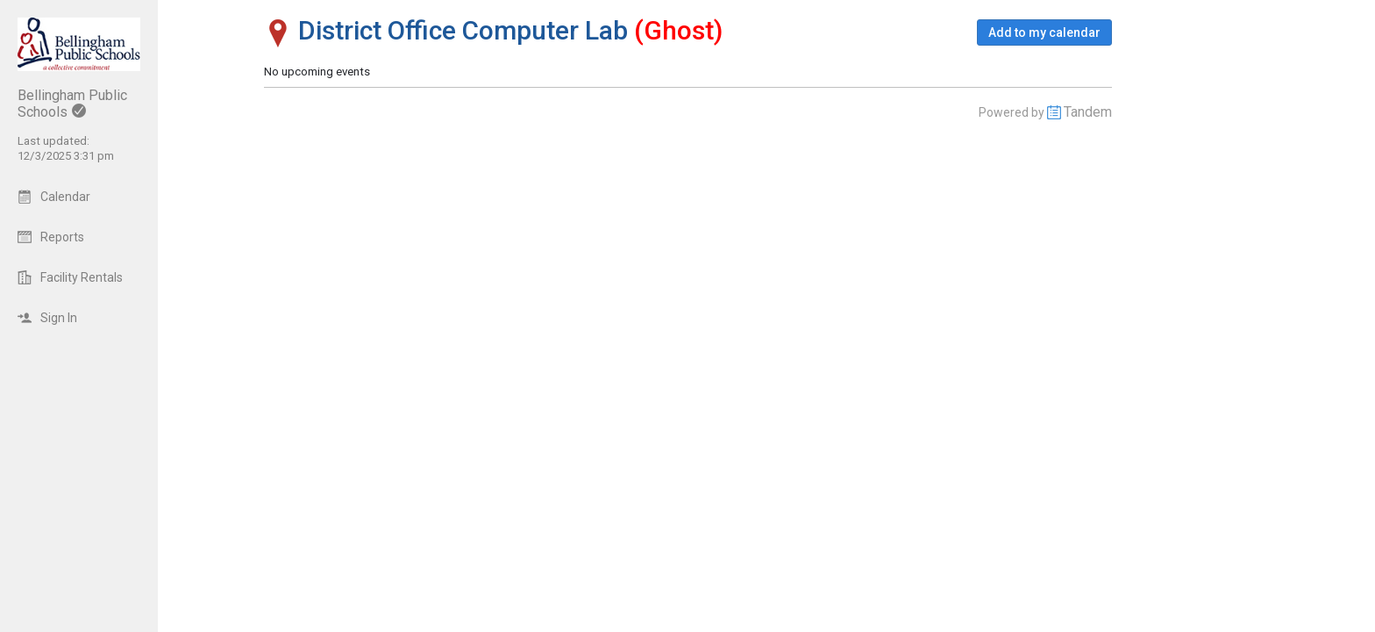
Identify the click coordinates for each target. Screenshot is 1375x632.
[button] (1044, 32)
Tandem (1088, 112)
